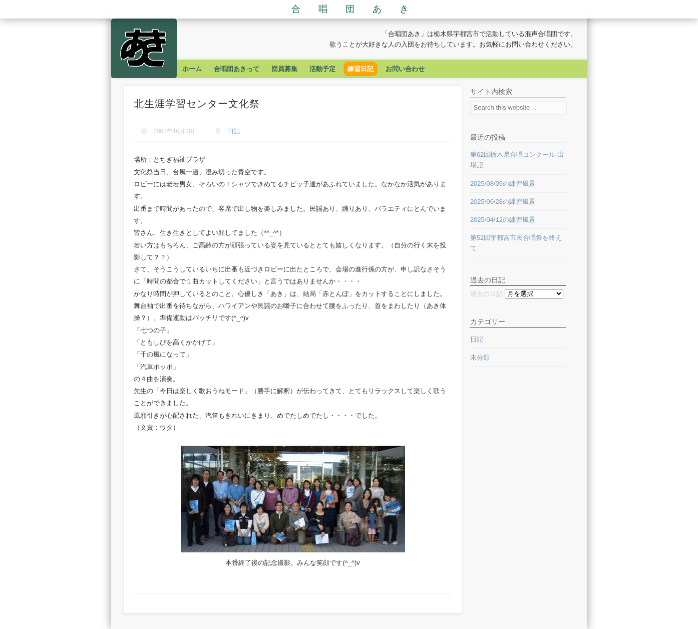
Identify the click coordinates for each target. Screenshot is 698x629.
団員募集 (284, 69)
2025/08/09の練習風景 (502, 183)
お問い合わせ (405, 69)
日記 (234, 131)
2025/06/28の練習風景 (502, 201)
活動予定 (322, 69)
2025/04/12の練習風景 (502, 219)
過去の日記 (486, 293)
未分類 (480, 357)
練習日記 (360, 69)
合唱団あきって (236, 69)
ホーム (192, 69)
